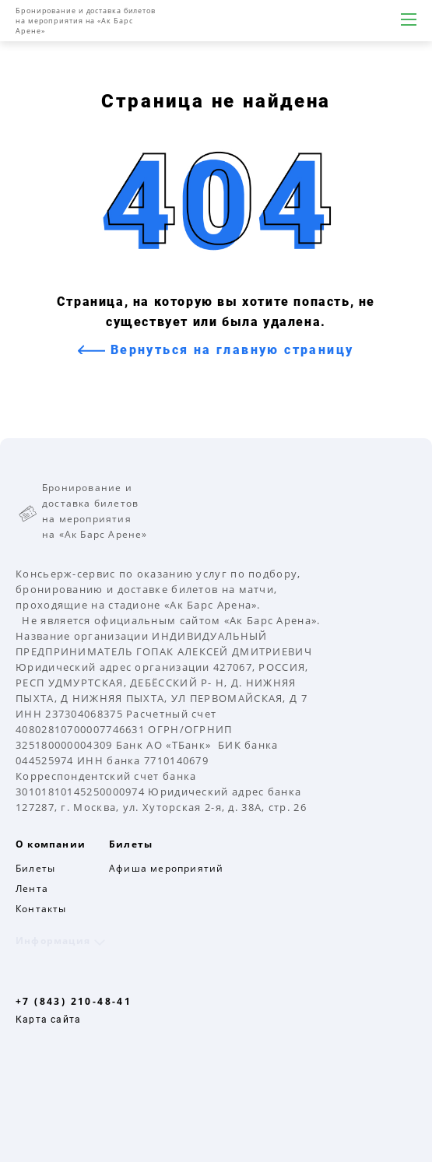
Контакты (41, 908)
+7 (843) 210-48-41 (74, 1001)
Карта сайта (48, 1019)
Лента (32, 888)
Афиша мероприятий (166, 868)
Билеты (35, 868)
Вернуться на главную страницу (229, 349)
